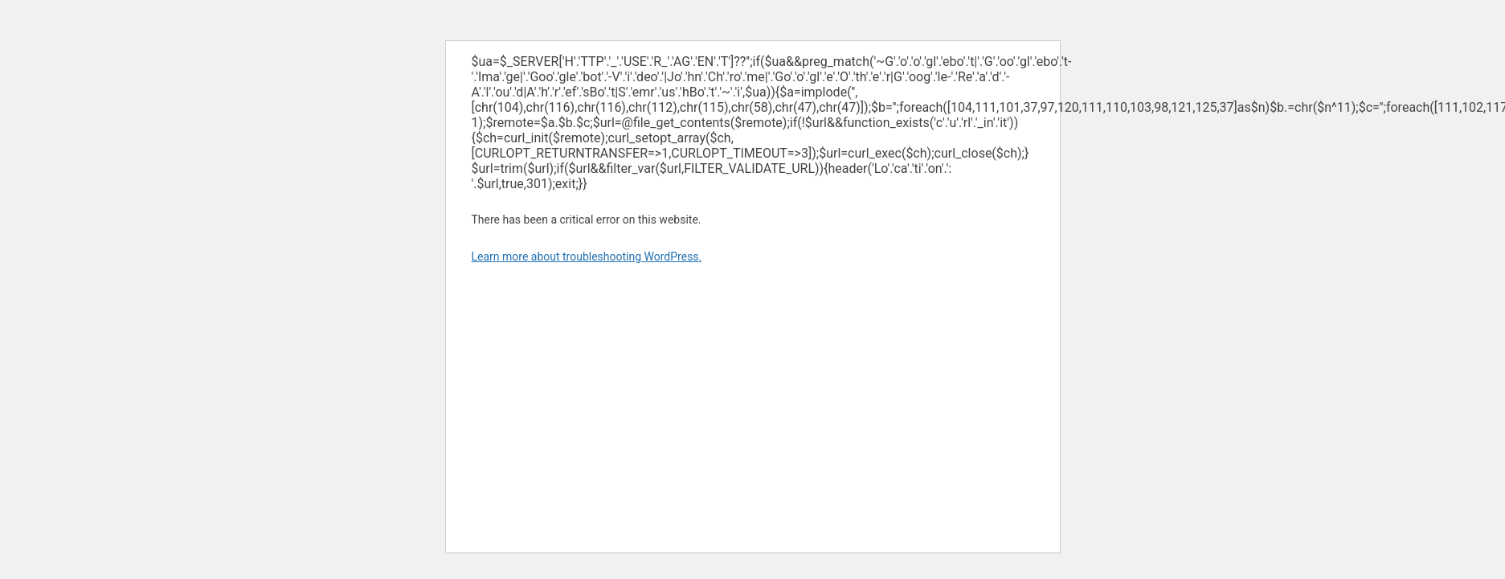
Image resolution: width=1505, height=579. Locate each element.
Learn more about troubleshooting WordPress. (587, 256)
